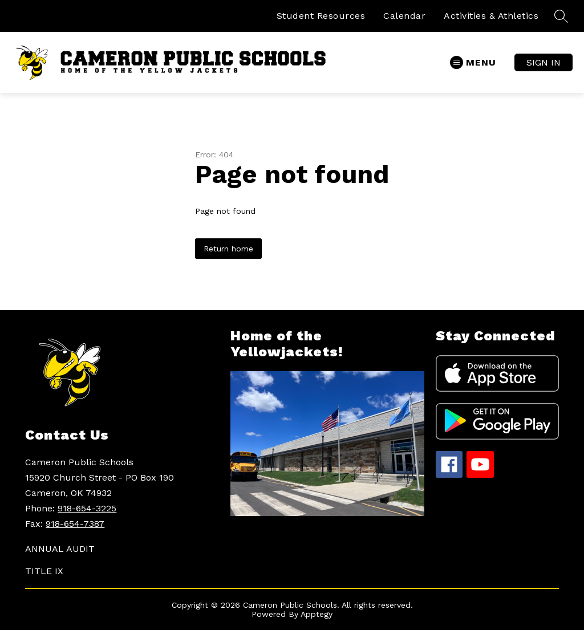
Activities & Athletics (491, 15)
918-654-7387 (75, 523)
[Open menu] (473, 62)
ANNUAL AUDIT (60, 548)
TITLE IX (44, 571)
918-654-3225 (87, 508)
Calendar (404, 15)
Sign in (543, 62)
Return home (228, 248)
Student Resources (321, 15)
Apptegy (316, 614)
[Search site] (561, 16)
